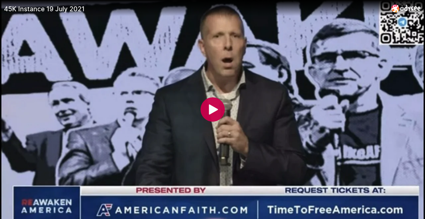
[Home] (406, 8)
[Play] (213, 109)
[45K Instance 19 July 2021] (195, 9)
